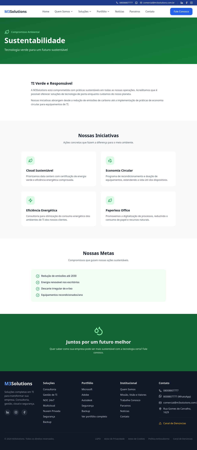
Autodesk (87, 400)
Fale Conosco (181, 11)
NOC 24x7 (48, 400)
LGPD (98, 438)
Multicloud (49, 405)
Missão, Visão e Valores (133, 394)
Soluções (84, 11)
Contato (149, 11)
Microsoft (87, 389)
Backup (47, 422)
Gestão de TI (50, 394)
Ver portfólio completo (94, 416)
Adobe (85, 394)
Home (45, 11)
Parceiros (135, 11)
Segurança (49, 416)
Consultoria (49, 389)
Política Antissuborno (158, 438)
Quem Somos (64, 11)
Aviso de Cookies (136, 438)
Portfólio (103, 11)
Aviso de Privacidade (114, 438)
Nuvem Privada (51, 411)
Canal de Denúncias (183, 438)
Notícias (119, 11)
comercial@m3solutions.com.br (157, 2)
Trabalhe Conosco (130, 400)
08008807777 (124, 2)
